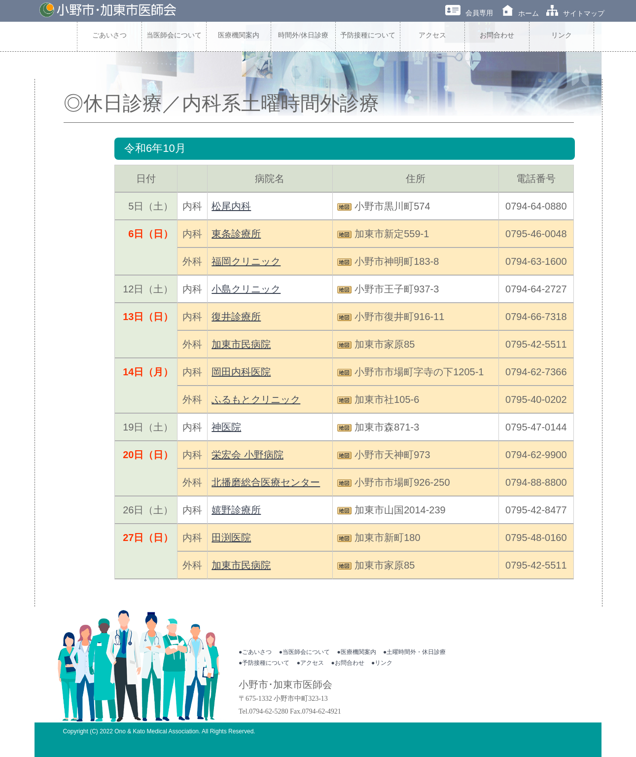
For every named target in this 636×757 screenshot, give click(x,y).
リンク (561, 35)
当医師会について (174, 35)
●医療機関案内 (356, 652)
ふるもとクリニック (256, 399)
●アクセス (310, 662)
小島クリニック (246, 289)
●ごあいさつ (255, 652)
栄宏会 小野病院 (247, 454)
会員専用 (469, 13)
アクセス (432, 35)
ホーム (520, 13)
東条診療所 (236, 233)
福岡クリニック (246, 261)
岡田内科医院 (241, 371)
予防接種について (367, 35)
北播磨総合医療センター (266, 482)
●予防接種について (264, 662)
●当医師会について (304, 652)
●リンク (381, 662)
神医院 (226, 427)
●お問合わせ (347, 662)
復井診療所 (236, 316)
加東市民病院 (241, 344)
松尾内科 (231, 206)
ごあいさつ (109, 35)
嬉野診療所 (236, 510)
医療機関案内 (238, 35)
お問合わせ (497, 35)
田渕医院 (231, 537)
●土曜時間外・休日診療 (414, 652)
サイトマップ (575, 13)
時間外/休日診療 (303, 35)
